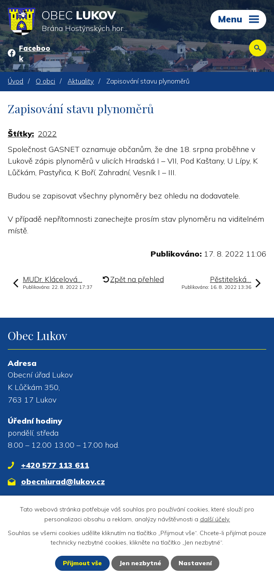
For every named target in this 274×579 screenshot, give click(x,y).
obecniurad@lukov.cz (63, 481)
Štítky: (21, 134)
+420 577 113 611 (55, 465)
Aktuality (81, 81)
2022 (47, 134)
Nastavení (195, 563)
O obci (45, 81)
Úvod (15, 81)
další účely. (215, 519)
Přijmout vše (82, 563)
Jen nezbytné (140, 563)
